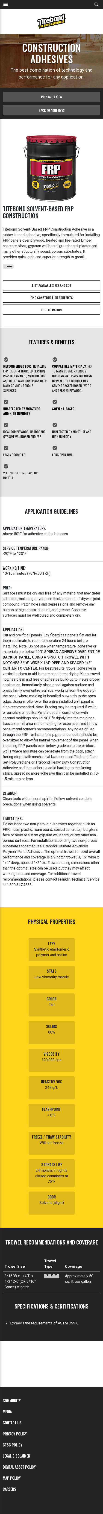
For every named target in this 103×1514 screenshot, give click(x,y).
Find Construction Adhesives (51, 297)
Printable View (51, 96)
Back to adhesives (52, 110)
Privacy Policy (15, 1434)
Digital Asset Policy (19, 1467)
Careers (9, 1489)
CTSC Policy (12, 1445)
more (8, 266)
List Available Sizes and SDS (51, 285)
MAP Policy (12, 1478)
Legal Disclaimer (16, 1456)
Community (12, 1400)
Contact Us (12, 1423)
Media (7, 1411)
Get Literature (51, 309)
